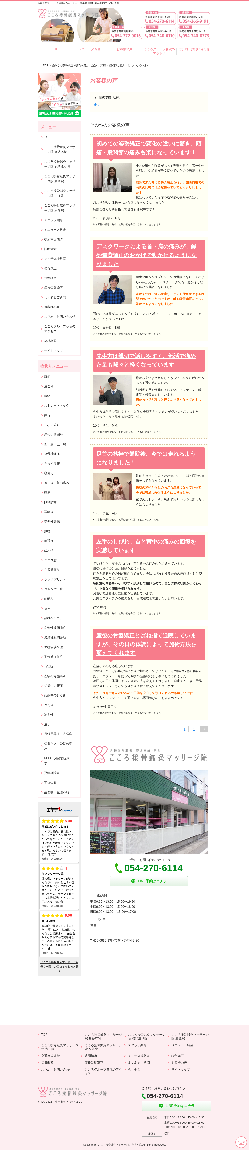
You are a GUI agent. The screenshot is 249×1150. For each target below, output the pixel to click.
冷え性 (48, 714)
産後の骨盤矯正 (55, 676)
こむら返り (52, 425)
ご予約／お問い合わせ (194, 49)
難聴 (47, 531)
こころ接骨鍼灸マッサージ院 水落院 (59, 208)
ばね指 (48, 550)
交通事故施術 (53, 239)
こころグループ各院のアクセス (159, 51)
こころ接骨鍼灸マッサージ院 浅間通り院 (59, 164)
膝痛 (47, 376)
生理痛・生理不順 (56, 792)
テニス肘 (50, 560)
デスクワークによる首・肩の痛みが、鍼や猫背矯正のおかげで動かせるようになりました (146, 255)
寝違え (48, 473)
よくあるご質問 (55, 297)
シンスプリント (55, 579)
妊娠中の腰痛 (53, 685)
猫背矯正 (50, 268)
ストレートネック (56, 405)
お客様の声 (124, 49)
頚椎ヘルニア (53, 618)
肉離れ (48, 598)
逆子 (47, 724)
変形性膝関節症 (55, 627)
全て (96, 104)
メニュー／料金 (90, 49)
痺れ (47, 415)
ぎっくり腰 (52, 463)
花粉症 (48, 666)
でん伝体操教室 (55, 258)
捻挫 (47, 608)
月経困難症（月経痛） (59, 734)
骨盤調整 (50, 278)
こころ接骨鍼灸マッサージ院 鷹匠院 (59, 178)
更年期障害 (52, 773)
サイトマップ (53, 350)
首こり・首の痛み (56, 483)
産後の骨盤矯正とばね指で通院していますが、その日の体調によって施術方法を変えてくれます (146, 644)
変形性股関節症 (55, 637)
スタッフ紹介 (53, 220)
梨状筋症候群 (53, 656)
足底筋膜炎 (52, 569)
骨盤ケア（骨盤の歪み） (58, 746)
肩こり (48, 386)
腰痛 (47, 396)
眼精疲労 (50, 502)
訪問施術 (50, 249)
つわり (48, 705)
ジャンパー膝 (53, 589)
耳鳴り (48, 512)
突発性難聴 (52, 521)
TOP (55, 49)
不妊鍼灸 (50, 782)
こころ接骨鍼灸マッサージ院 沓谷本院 (59, 149)
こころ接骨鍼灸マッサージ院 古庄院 (59, 193)
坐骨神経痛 (52, 454)
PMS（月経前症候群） (57, 761)
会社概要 (50, 341)
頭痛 (47, 492)
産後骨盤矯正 (53, 287)
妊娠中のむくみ (55, 695)
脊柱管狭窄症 (53, 647)
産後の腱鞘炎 (53, 434)
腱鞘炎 (48, 541)
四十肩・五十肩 (55, 444)
